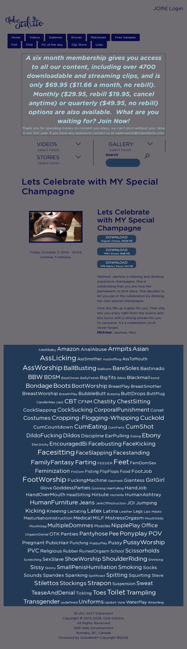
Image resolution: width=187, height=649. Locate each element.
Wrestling (156, 602)
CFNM (85, 401)
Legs (138, 511)
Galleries (55, 37)
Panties (69, 534)
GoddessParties (72, 487)
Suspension (123, 584)
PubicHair (57, 542)
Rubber (70, 551)
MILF (98, 518)
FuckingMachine (87, 480)
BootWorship (89, 386)
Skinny (50, 568)
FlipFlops (109, 472)
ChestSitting (133, 401)
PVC (33, 551)
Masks (156, 511)
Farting (85, 462)
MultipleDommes (70, 525)
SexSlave (53, 559)
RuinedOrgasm (94, 551)
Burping (113, 394)
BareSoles (125, 368)
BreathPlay (68, 394)
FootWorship (44, 479)
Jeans (87, 502)
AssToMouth (134, 359)
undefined (69, 602)
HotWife (117, 495)
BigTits (108, 377)
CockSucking (75, 410)
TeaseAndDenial (53, 593)
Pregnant (33, 542)
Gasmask (115, 481)
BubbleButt (92, 393)
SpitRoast (97, 576)
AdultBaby (47, 350)
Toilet (116, 592)
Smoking (130, 567)
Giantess (134, 480)
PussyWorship (144, 542)
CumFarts (116, 427)
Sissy (37, 567)
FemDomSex (143, 463)
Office (149, 525)
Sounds (33, 575)
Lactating (76, 511)
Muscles (102, 526)
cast (59, 402)
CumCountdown (53, 427)
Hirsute (100, 494)
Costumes (37, 418)
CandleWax (46, 402)
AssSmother (89, 359)
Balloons (104, 369)
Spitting (117, 575)
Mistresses (98, 37)
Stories (76, 37)
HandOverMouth (45, 494)
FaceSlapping (94, 453)
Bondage (39, 386)
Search (112, 155)
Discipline (92, 435)
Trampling (141, 593)
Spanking (76, 575)
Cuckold (152, 418)
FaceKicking (139, 444)
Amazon (68, 349)
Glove (46, 488)
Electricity (40, 444)
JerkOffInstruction (111, 503)
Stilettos (46, 583)
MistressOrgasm (124, 518)
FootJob (141, 471)
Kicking (35, 511)
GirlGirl (155, 480)
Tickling (84, 593)
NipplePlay (125, 525)
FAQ (29, 44)
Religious (51, 551)
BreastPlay (119, 387)
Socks (150, 567)
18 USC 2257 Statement (93, 613)
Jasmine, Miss (124, 332)
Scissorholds (142, 551)
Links (99, 44)
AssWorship (43, 368)
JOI (131, 503)
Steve (157, 576)
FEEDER (104, 463)
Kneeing (56, 511)
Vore (121, 602)
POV (155, 534)
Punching (79, 543)
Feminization (52, 471)
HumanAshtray (143, 494)
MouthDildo (154, 518)
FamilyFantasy (52, 462)
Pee (114, 534)
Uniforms (91, 602)
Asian (140, 349)
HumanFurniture (54, 503)
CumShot (139, 427)
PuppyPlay (98, 543)
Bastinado (152, 368)
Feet (121, 462)
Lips (147, 511)
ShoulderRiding (124, 559)
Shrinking (155, 560)
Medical (82, 518)
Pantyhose (93, 534)
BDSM (52, 377)
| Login (174, 8)
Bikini (121, 378)
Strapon (99, 583)
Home (15, 37)
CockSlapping (39, 410)
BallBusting (80, 368)
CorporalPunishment (122, 410)
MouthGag (38, 526)
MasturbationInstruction (48, 518)
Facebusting (105, 444)
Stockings (73, 583)
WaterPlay (136, 602)
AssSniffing (112, 359)
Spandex (53, 575)
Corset (157, 410)
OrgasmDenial (36, 534)
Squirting (140, 575)
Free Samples (125, 37)
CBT (70, 401)
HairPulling (115, 488)
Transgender (41, 602)
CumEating (90, 427)
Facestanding (131, 453)
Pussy (115, 542)
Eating (135, 436)
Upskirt (110, 602)
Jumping (146, 503)
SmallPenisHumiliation (87, 567)
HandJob (136, 487)
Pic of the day (52, 44)
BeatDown (70, 378)
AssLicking (58, 358)
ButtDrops (133, 393)
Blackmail (138, 377)
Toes (99, 593)
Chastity (104, 401)
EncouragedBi (68, 444)
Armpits (119, 349)
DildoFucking (44, 435)
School (117, 551)
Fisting (92, 472)
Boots (62, 386)
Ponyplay (134, 534)
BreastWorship (40, 393)
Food (125, 472)
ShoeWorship (83, 559)
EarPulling (117, 435)
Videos (34, 37)
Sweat (144, 583)
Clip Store (79, 44)
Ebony (151, 436)
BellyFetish (89, 378)
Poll (14, 44)
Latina (110, 511)
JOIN (159, 8)
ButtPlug (156, 394)
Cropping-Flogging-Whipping (95, 418)
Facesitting (56, 452)
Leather (125, 511)
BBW (35, 377)
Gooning (98, 488)
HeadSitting (78, 495)
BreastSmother (146, 387)
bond (155, 378)
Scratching (32, 560)
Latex (94, 511)
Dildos (71, 435)
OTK (54, 534)
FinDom (77, 472)
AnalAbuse (94, 349)
